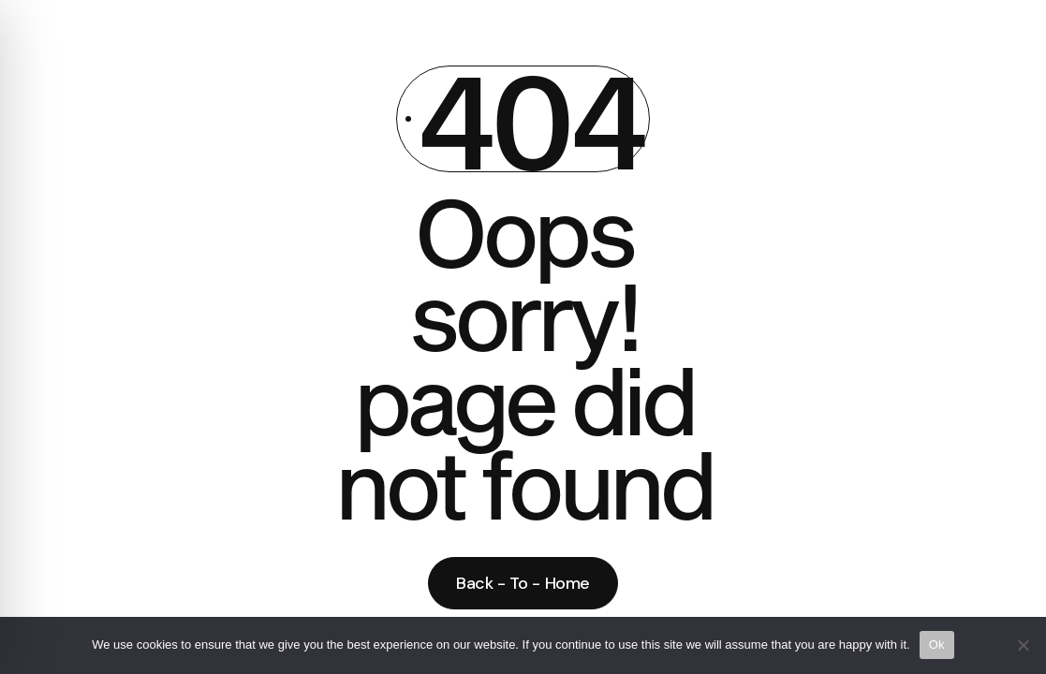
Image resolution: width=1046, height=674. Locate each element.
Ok (937, 644)
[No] (1022, 645)
